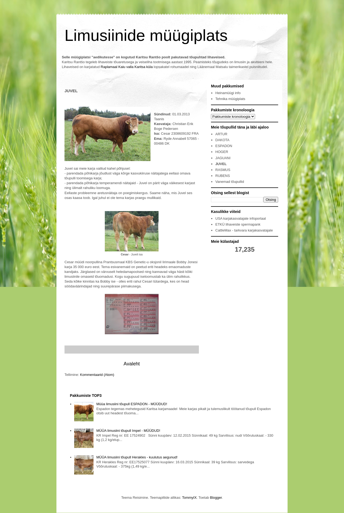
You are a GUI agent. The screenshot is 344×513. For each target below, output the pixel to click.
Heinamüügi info (228, 93)
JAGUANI (222, 158)
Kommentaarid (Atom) (97, 375)
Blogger (216, 498)
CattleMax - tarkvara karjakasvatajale (244, 230)
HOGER (221, 152)
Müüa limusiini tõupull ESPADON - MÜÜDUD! (131, 404)
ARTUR (221, 134)
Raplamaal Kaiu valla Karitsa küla (127, 67)
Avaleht (132, 363)
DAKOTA (222, 140)
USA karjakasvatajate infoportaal (240, 218)
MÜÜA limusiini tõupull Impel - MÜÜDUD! (128, 431)
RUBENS (222, 176)
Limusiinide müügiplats (146, 35)
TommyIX (189, 498)
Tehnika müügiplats (230, 99)
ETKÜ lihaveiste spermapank (237, 224)
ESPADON (223, 146)
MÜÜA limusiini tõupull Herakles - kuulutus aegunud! (136, 457)
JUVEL (221, 164)
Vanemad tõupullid (229, 182)
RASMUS (222, 170)
